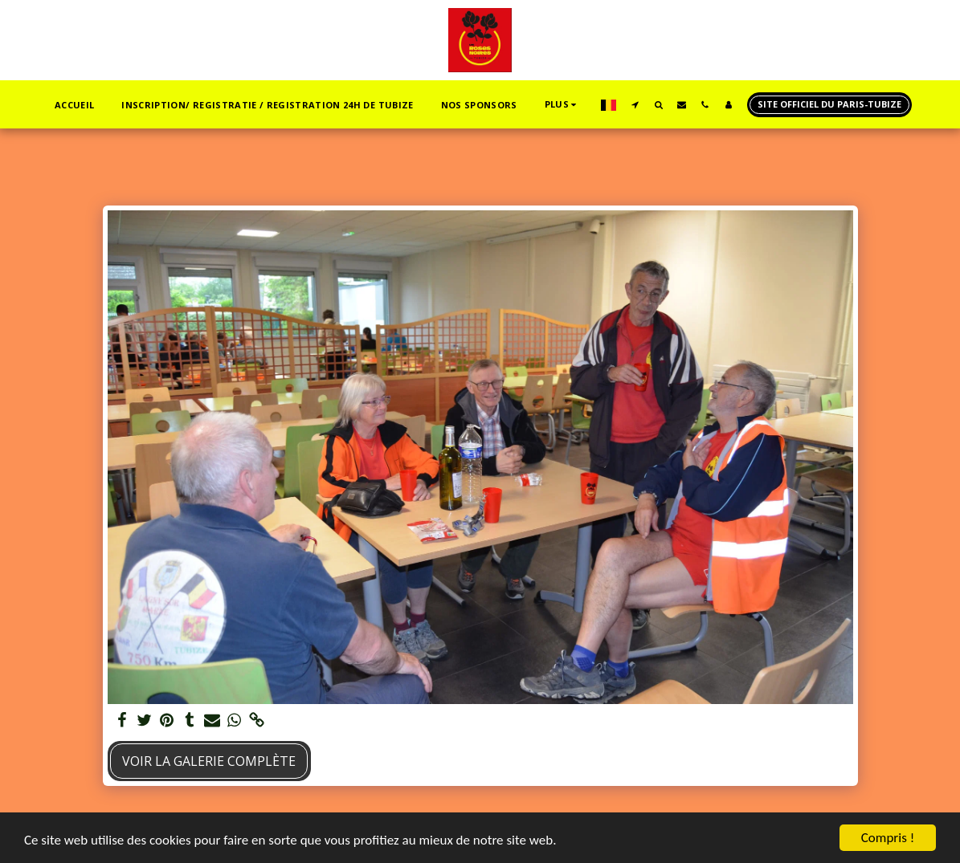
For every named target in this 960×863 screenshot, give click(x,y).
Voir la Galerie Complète (209, 761)
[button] (635, 104)
